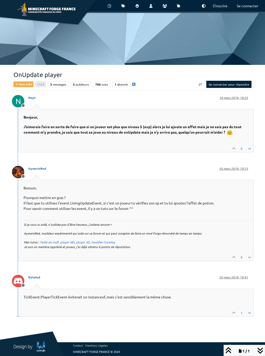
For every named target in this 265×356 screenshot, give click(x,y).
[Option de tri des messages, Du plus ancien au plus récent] (200, 84)
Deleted (34, 277)
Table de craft (49, 242)
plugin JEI (83, 242)
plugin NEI (67, 242)
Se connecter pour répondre (229, 84)
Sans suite (23, 84)
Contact (78, 345)
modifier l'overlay (103, 242)
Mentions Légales (96, 345)
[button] (203, 6)
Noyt (31, 97)
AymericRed (37, 168)
